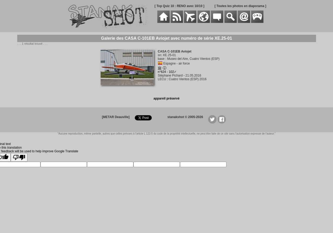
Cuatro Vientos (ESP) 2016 (188, 79)
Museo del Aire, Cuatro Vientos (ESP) (193, 59)
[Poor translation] (19, 157)
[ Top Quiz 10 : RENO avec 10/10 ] (180, 6)
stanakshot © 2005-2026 (185, 117)
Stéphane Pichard (170, 75)
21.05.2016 (193, 75)
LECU (162, 79)
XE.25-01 (169, 55)
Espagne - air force (176, 63)
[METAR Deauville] (116, 117)
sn (159, 55)
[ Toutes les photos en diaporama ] (240, 6)
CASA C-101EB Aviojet (174, 51)
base (161, 59)
